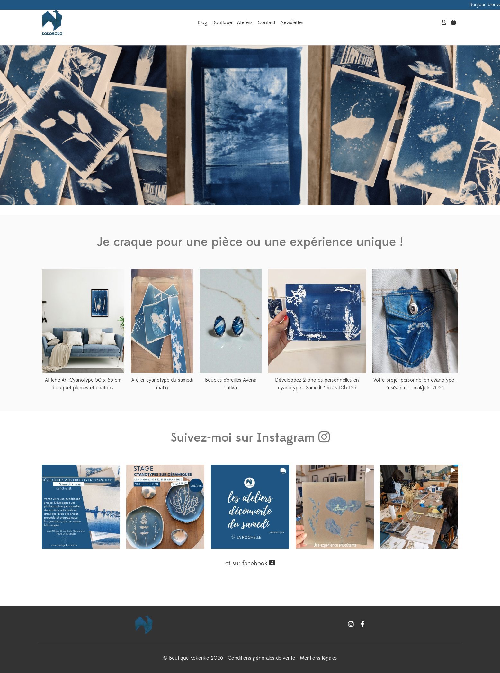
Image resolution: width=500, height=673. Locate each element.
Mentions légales (318, 658)
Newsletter (292, 22)
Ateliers (245, 22)
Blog (202, 22)
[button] (81, 507)
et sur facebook (250, 563)
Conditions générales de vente (261, 658)
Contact (266, 22)
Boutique (222, 22)
